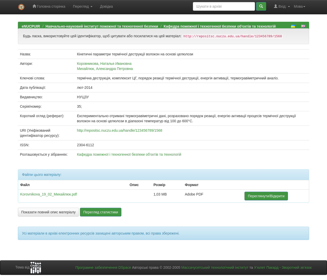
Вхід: (282, 6)
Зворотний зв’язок (297, 267)
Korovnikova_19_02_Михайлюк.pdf (48, 194)
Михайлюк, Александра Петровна (105, 69)
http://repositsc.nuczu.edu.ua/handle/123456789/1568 (119, 130)
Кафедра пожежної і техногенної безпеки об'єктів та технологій (220, 26)
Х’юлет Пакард (266, 267)
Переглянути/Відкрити (266, 196)
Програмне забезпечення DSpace (103, 267)
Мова (299, 6)
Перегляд (82, 6)
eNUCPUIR (31, 26)
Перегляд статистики (100, 212)
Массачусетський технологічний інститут (215, 267)
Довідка (106, 6)
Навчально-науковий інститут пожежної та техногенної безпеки (101, 26)
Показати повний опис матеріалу (48, 212)
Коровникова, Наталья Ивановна (104, 64)
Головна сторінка (48, 6)
